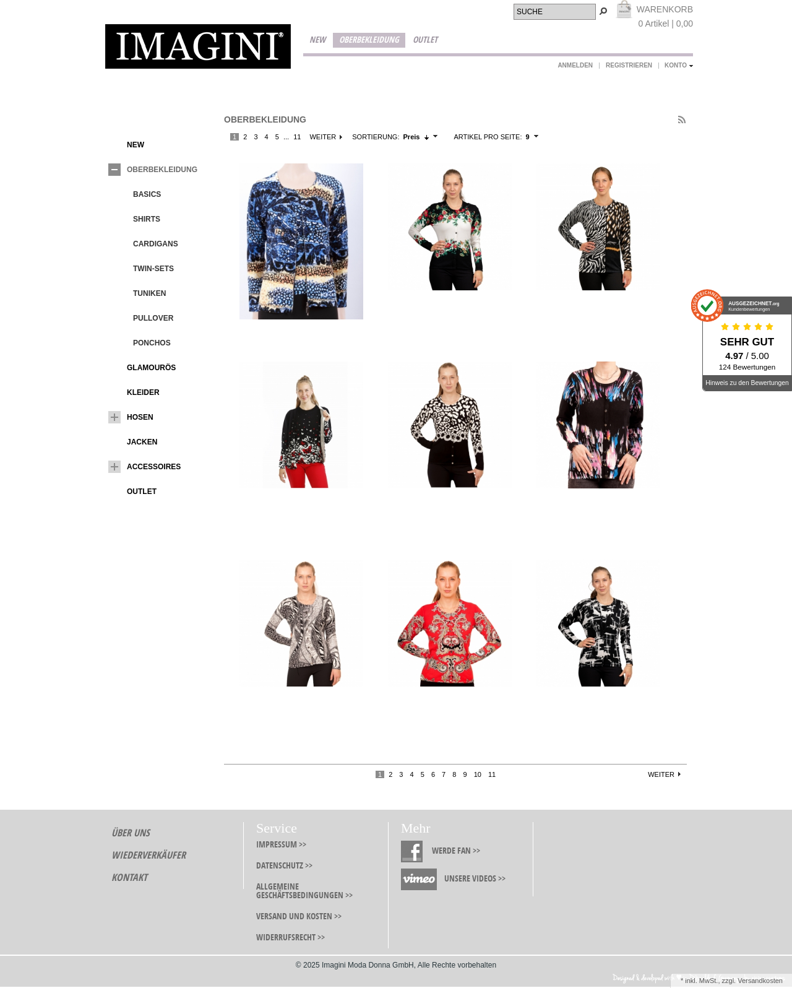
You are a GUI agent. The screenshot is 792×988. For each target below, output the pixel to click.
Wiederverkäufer (148, 855)
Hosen (130, 417)
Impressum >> (281, 844)
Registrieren (629, 65)
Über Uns (130, 833)
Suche (530, 11)
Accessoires (144, 467)
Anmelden (575, 65)
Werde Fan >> (456, 851)
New (317, 40)
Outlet (425, 40)
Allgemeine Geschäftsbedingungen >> (304, 891)
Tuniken (140, 293)
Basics (137, 194)
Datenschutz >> (284, 865)
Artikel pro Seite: (488, 137)
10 (477, 774)
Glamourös (142, 368)
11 (297, 137)
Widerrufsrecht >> (290, 937)
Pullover (143, 318)
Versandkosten (760, 980)
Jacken (132, 442)
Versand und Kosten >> (299, 916)
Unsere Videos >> (475, 878)
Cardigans (146, 244)
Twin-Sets (144, 268)
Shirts (137, 219)
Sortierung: (375, 137)
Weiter (322, 137)
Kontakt (129, 877)
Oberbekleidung (369, 40)
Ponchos (142, 343)
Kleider (134, 392)
